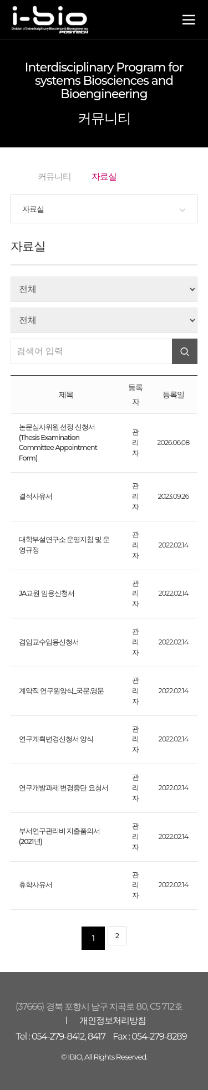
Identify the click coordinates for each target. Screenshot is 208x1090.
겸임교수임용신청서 (49, 642)
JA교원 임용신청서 (46, 593)
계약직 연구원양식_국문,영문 (61, 691)
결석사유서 (35, 496)
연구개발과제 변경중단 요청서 (63, 788)
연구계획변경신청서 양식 (56, 739)
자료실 (33, 209)
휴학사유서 (35, 885)
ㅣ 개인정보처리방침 (103, 1020)
